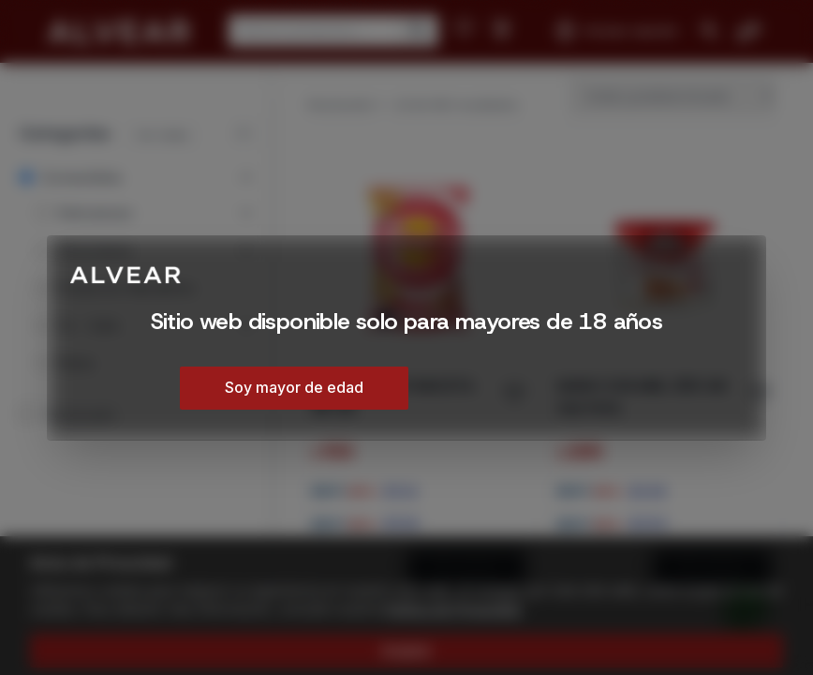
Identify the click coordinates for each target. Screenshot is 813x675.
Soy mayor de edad (294, 387)
